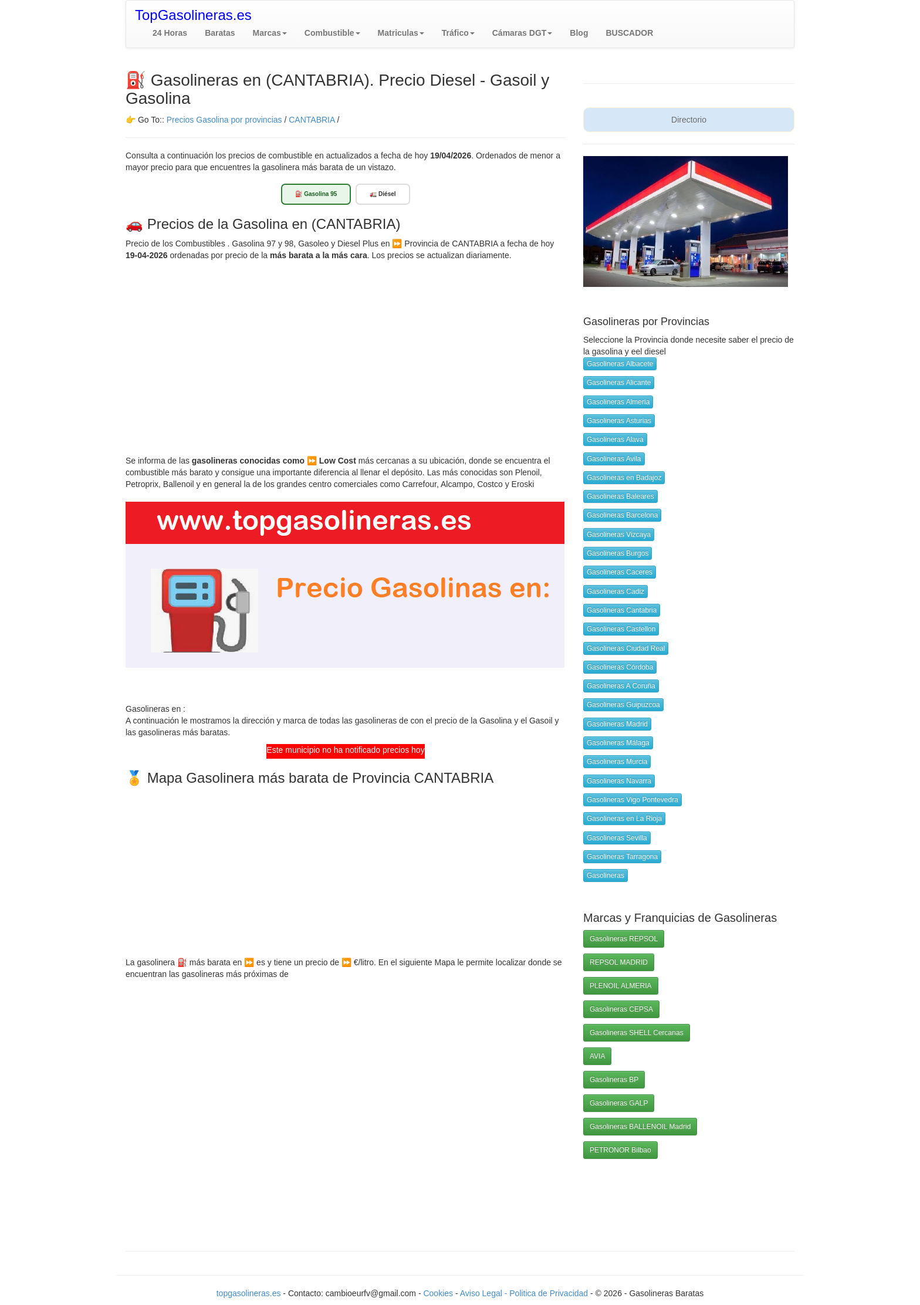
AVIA (597, 1056)
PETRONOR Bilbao (620, 1150)
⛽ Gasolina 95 (316, 194)
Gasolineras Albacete (620, 364)
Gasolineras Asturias (619, 421)
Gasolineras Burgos (617, 553)
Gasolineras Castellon (621, 629)
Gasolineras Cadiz (615, 591)
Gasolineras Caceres (619, 572)
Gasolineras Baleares (620, 496)
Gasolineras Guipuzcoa (623, 705)
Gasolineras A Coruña (621, 686)
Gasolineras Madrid (617, 724)
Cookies (439, 1293)
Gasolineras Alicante (619, 382)
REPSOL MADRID (619, 962)
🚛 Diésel (382, 194)
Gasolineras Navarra (619, 781)
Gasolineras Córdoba (620, 667)
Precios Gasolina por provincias (224, 119)
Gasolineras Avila (614, 459)
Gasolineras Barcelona (622, 515)
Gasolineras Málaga (618, 743)
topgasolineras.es (249, 1293)
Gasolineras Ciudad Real (626, 648)
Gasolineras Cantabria (622, 610)
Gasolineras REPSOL (624, 939)
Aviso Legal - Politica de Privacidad (525, 1293)
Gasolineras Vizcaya (619, 534)
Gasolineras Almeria (618, 402)
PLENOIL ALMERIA (621, 986)
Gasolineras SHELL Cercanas (637, 1033)
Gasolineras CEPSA (621, 1009)
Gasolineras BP (614, 1080)
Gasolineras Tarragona (622, 857)
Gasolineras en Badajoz (624, 478)
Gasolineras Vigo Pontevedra (632, 800)
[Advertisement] (346, 349)
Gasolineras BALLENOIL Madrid (640, 1127)
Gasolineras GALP (619, 1103)
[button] (270, 33)
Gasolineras (605, 875)
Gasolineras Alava (615, 439)
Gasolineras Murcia (617, 762)
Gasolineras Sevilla (617, 838)
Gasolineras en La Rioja (624, 818)
